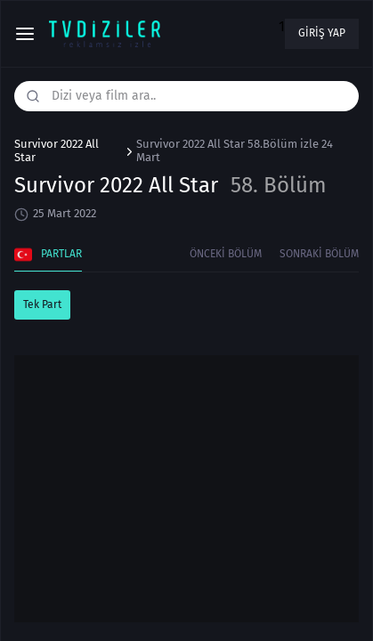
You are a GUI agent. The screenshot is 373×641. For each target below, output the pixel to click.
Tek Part (42, 304)
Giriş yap (321, 33)
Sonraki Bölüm (319, 253)
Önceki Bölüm (226, 253)
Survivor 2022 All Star (56, 151)
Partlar (48, 255)
